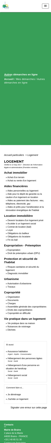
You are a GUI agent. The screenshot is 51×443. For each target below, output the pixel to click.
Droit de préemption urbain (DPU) (23, 253)
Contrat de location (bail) (19, 227)
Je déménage (14, 394)
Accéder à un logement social (21, 223)
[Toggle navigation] (45, 6)
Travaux (11, 287)
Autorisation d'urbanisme (19, 283)
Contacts (8, 425)
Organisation (13, 297)
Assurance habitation (17, 351)
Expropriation (13, 250)
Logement (32, 155)
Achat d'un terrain (15, 177)
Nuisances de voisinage (18, 326)
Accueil (9, 79)
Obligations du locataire (18, 236)
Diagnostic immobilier (17, 273)
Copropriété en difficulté (18, 313)
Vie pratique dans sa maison (21, 323)
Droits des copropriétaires (19, 310)
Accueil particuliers (14, 155)
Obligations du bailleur (18, 233)
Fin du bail (12, 240)
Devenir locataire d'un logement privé (25, 220)
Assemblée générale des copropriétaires (26, 307)
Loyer (10, 230)
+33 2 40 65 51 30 (13, 439)
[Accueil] (12, 6)
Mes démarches (25, 79)
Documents (12, 300)
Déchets (11, 330)
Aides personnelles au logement (22, 191)
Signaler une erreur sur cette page (29, 407)
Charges (11, 303)
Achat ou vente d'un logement (21, 180)
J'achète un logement (18, 399)
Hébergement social (17, 375)
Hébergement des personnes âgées (25, 358)
